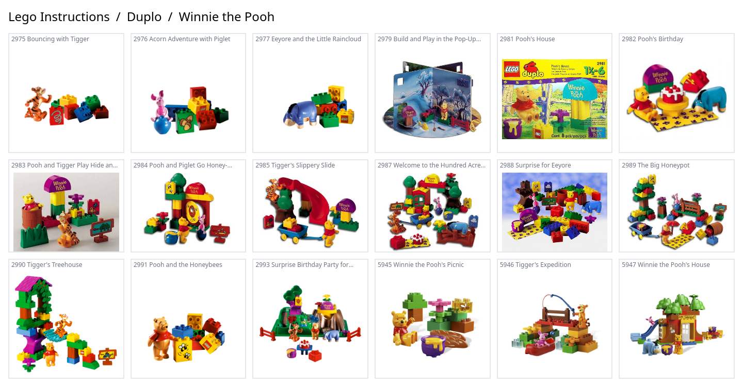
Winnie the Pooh (226, 16)
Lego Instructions (59, 16)
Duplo (144, 16)
